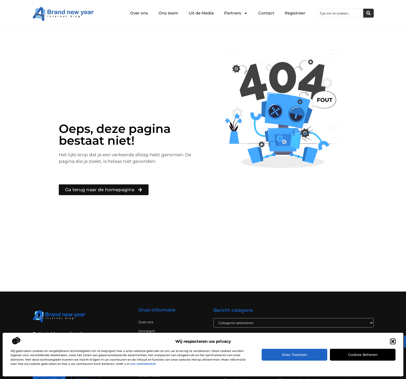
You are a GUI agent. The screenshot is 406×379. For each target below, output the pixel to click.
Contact (266, 13)
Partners (236, 13)
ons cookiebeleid (143, 364)
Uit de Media (201, 13)
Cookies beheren (363, 354)
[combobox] (340, 13)
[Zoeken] (368, 13)
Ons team (168, 13)
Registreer (295, 13)
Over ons (139, 13)
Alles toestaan (294, 354)
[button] (393, 341)
